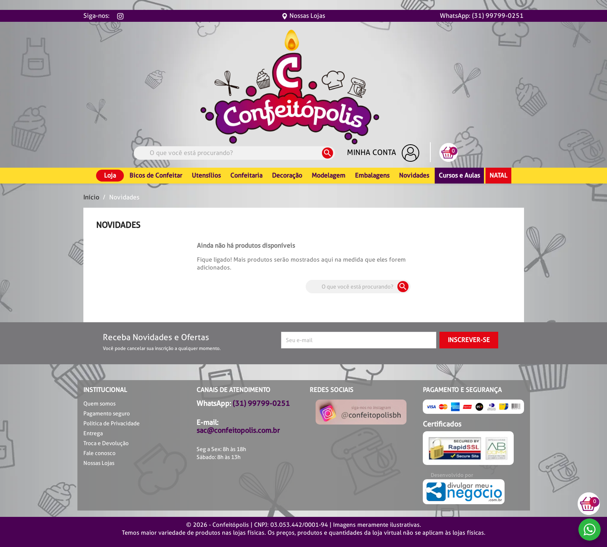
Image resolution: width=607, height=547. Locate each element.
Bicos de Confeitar (155, 175)
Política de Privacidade (111, 423)
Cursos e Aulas (459, 175)
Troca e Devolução (106, 443)
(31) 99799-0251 (261, 403)
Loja (110, 175)
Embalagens (372, 175)
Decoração (287, 175)
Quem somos (99, 403)
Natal (498, 175)
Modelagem (328, 175)
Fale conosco (99, 453)
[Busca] (234, 153)
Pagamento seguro (106, 413)
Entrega (93, 433)
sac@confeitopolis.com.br (238, 430)
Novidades (414, 175)
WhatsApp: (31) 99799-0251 (482, 15)
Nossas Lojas (303, 15)
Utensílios (206, 175)
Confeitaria (246, 175)
